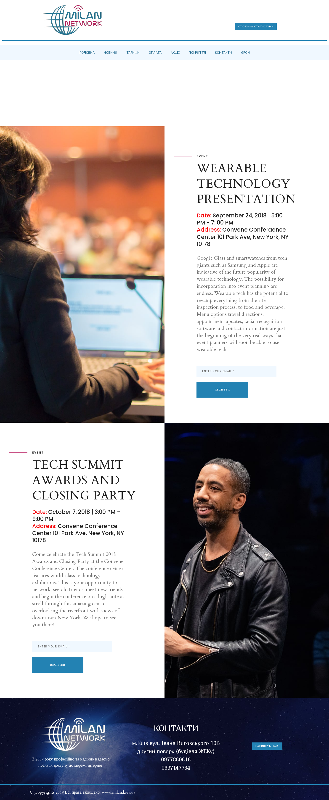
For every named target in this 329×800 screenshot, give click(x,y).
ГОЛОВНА (87, 52)
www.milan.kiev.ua (118, 792)
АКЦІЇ (175, 52)
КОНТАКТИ (223, 52)
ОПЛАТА (155, 52)
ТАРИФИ (133, 52)
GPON (245, 52)
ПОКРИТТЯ (197, 52)
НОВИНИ (110, 52)
